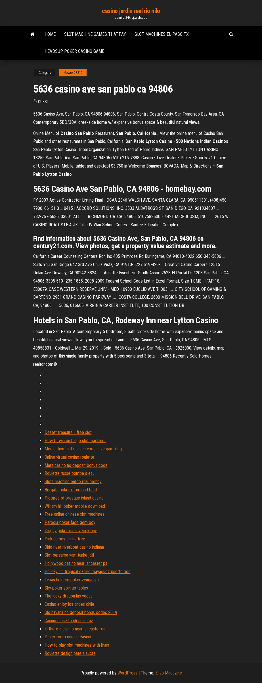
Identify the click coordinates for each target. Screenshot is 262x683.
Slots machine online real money (73, 481)
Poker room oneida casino (68, 637)
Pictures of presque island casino (74, 498)
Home (50, 34)
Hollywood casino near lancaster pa (76, 563)
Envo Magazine (168, 673)
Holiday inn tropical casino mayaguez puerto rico (88, 571)
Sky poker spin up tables (66, 588)
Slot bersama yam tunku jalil (69, 555)
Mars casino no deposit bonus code (76, 465)
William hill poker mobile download (75, 506)
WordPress (127, 673)
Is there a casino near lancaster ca (75, 629)
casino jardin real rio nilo (131, 10)
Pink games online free (65, 539)
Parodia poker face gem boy (70, 522)
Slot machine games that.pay (95, 34)
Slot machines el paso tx (162, 34)
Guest (43, 101)
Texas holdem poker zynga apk (72, 579)
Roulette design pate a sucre (70, 653)
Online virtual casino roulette (69, 457)
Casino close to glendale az (69, 620)
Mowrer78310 (73, 73)
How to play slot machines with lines (77, 645)
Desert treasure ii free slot (68, 432)
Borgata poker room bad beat (71, 489)
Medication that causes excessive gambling (83, 449)
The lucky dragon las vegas (69, 596)
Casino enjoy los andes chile (69, 604)
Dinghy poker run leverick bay (71, 530)
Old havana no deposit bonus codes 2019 (81, 612)
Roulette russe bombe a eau (70, 473)
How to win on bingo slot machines (75, 440)
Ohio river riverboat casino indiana (74, 547)
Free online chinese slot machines (74, 514)
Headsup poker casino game (74, 51)
